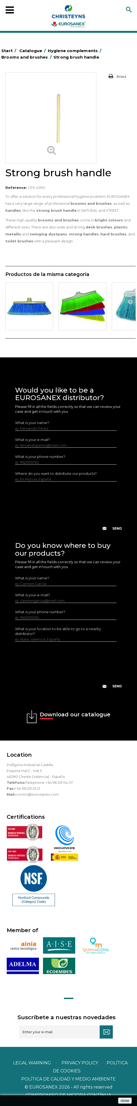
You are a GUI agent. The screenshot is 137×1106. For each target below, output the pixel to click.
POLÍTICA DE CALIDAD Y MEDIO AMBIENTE (68, 1079)
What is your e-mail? (32, 439)
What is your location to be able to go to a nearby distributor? (58, 631)
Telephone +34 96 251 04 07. (49, 782)
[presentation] (68, 510)
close (125, 1100)
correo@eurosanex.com (37, 794)
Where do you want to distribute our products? (56, 473)
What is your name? (32, 423)
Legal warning (32, 1062)
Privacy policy (80, 1062)
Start (9, 50)
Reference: (16, 187)
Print (121, 76)
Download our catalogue (75, 715)
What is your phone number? (40, 456)
